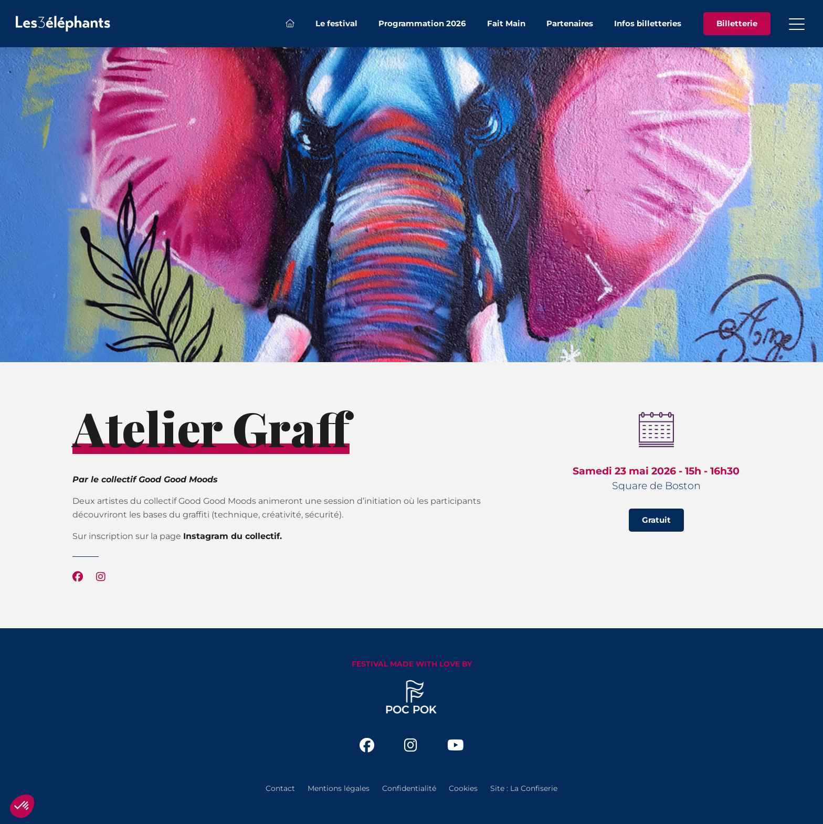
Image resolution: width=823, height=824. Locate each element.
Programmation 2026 (422, 23)
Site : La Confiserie (523, 788)
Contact (280, 788)
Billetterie (736, 23)
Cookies (463, 788)
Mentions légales (339, 788)
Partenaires (569, 23)
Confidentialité (409, 788)
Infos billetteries (647, 23)
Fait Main (506, 23)
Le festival (336, 23)
